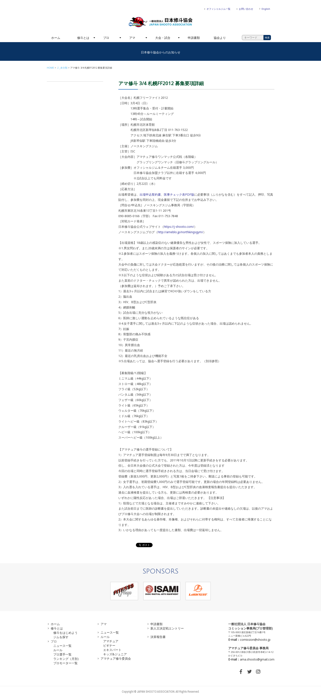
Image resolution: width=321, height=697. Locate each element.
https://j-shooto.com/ (179, 227)
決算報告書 (158, 637)
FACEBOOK (240, 671)
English (266, 8)
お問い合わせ (246, 8)
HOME (50, 67)
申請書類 (194, 38)
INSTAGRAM (258, 671)
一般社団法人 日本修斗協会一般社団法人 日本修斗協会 (160, 22)
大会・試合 (162, 38)
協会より (220, 38)
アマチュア (110, 641)
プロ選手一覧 (62, 654)
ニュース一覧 (62, 646)
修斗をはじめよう (65, 633)
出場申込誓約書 (150, 194)
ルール (57, 650)
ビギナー (109, 645)
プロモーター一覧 (65, 663)
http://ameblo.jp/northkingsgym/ (180, 232)
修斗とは (83, 38)
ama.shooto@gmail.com (257, 659)
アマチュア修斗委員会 (116, 658)
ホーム (55, 38)
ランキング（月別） (67, 659)
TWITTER (249, 671)
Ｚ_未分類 (62, 67)
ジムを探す (60, 637)
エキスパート (112, 650)
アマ (132, 38)
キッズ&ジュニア (115, 654)
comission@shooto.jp (255, 640)
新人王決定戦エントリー (167, 628)
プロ (106, 38)
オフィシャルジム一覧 (218, 8)
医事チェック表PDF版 (179, 194)
